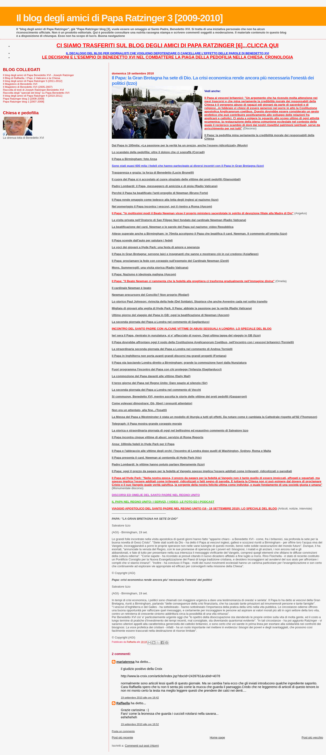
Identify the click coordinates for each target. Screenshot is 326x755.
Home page (217, 737)
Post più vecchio (312, 737)
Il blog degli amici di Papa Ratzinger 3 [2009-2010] (119, 17)
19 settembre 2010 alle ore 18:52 (140, 724)
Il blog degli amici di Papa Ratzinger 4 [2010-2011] (32, 95)
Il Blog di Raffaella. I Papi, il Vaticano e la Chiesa (31, 77)
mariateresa (125, 662)
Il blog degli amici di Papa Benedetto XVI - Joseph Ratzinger (38, 75)
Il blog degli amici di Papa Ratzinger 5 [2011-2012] (32, 80)
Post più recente (122, 737)
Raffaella (123, 703)
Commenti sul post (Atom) (142, 745)
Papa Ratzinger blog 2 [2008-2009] (23, 98)
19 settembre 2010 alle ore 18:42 (140, 697)
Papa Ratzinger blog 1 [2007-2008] (23, 101)
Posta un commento (123, 731)
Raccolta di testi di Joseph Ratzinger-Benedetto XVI (33, 89)
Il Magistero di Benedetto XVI (20, 83)
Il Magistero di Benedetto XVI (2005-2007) (28, 86)
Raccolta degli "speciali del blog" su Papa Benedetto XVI (36, 92)
